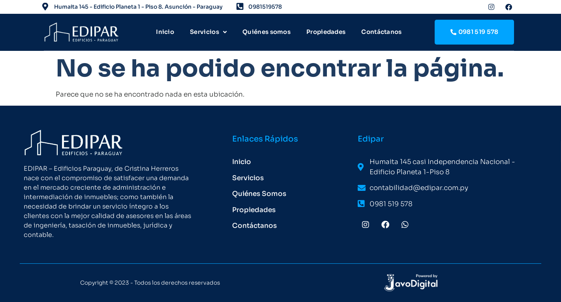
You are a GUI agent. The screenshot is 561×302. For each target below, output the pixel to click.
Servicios (208, 32)
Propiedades (325, 31)
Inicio (165, 31)
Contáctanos (381, 31)
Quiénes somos (266, 31)
